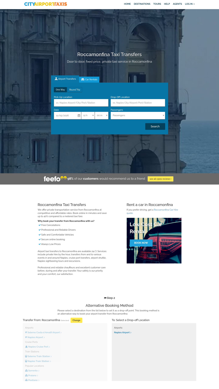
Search (155, 126)
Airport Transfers (67, 79)
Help (167, 4)
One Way (60, 89)
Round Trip (74, 89)
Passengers (117, 110)
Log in (190, 4)
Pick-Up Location (63, 97)
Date (56, 110)
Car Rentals (91, 79)
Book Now (141, 242)
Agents (177, 4)
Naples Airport (122, 332)
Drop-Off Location (120, 97)
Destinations (142, 4)
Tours (157, 4)
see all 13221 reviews (160, 179)
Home (127, 4)
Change (76, 320)
